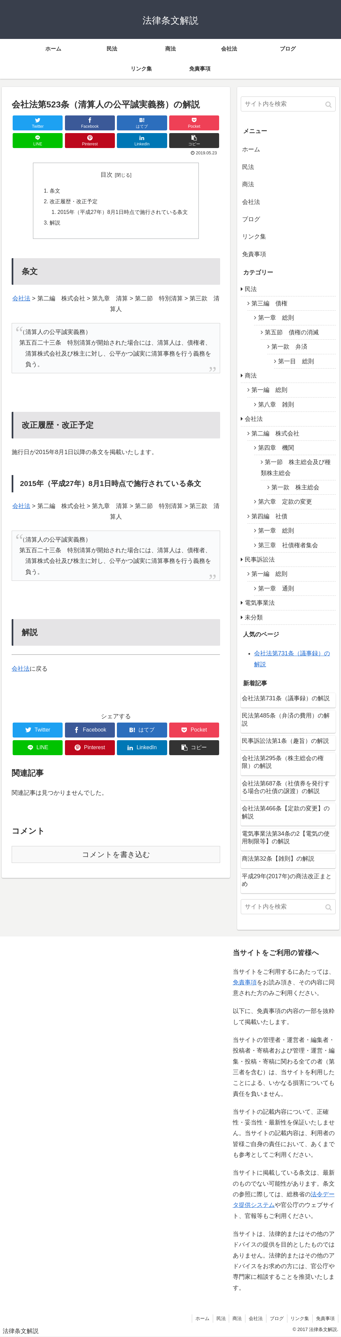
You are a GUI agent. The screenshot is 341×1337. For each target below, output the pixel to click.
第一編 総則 (269, 390)
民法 (248, 167)
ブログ (251, 219)
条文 (55, 191)
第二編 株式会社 (275, 433)
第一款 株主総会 (295, 487)
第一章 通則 (276, 588)
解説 (55, 224)
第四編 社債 (269, 516)
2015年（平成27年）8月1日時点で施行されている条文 (122, 213)
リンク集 (254, 236)
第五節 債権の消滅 (292, 332)
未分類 (254, 617)
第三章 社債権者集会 (288, 545)
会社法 (21, 299)
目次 (107, 174)
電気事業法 (260, 602)
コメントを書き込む (116, 855)
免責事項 (254, 254)
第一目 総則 (296, 361)
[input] (288, 103)
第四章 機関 (276, 447)
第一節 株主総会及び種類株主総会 (296, 467)
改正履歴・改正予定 (74, 202)
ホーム (251, 149)
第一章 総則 (276, 317)
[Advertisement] (56, 1123)
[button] (329, 104)
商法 (248, 184)
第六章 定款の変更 (285, 501)
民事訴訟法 (260, 559)
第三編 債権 (269, 303)
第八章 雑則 (276, 404)
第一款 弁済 (289, 346)
